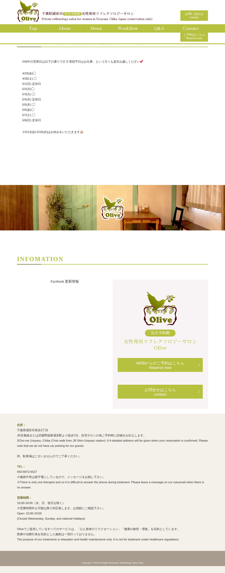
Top (33, 28)
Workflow (127, 28)
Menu (96, 28)
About (64, 28)
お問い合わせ (194, 15)
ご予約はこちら (194, 36)
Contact (191, 28)
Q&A (159, 28)
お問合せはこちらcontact (160, 392)
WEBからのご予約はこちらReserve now (160, 365)
